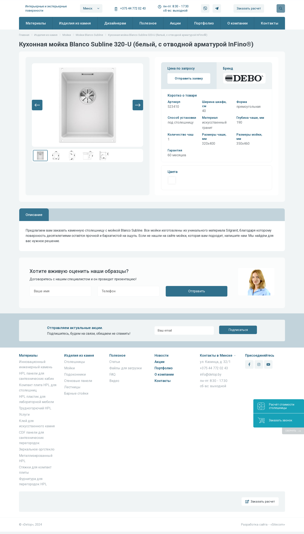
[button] (37, 105)
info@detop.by (210, 374)
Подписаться (238, 330)
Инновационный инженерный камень (35, 364)
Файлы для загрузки (125, 368)
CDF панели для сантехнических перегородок (31, 437)
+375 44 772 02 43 (133, 8)
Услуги (24, 415)
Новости (161, 355)
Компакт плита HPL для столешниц (37, 387)
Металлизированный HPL (35, 458)
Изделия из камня (79, 355)
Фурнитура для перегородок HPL (33, 481)
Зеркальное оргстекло (36, 449)
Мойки (69, 368)
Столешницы (74, 362)
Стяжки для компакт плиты (35, 470)
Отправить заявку (189, 78)
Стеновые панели (78, 381)
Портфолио (164, 368)
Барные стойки (76, 393)
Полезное (117, 355)
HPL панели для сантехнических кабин (36, 376)
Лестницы (72, 387)
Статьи (114, 362)
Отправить (196, 291)
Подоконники (75, 374)
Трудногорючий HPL (35, 408)
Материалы (28, 355)
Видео (114, 381)
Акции (159, 362)
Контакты (163, 381)
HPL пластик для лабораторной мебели (36, 399)
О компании (164, 374)
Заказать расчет (249, 8)
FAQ (112, 374)
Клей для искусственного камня (37, 423)
